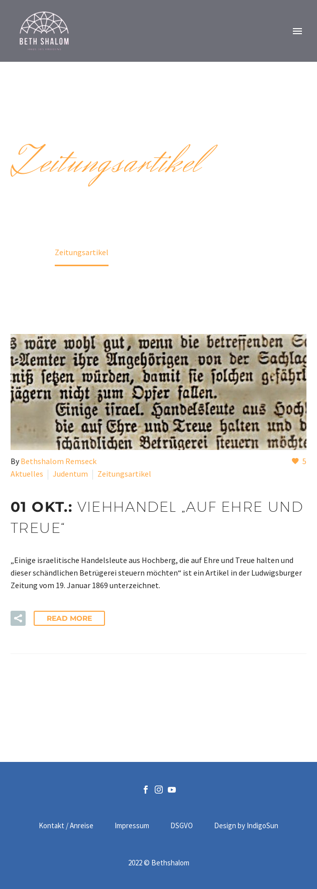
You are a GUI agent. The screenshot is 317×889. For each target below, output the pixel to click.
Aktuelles (27, 474)
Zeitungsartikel (124, 474)
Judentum (70, 474)
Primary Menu (297, 31)
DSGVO (181, 826)
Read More (69, 618)
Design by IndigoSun (246, 826)
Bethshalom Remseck (58, 461)
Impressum (132, 826)
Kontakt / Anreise (66, 826)
